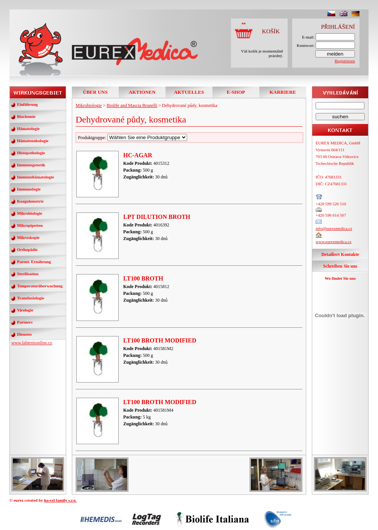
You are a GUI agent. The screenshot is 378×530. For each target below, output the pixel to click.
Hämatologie (28, 128)
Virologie (25, 310)
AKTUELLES (189, 92)
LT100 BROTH (143, 278)
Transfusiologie (30, 298)
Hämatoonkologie (32, 140)
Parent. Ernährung (34, 261)
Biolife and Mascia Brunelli (132, 105)
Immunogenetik (31, 165)
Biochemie (26, 116)
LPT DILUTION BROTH (157, 217)
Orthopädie (27, 249)
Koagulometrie (30, 201)
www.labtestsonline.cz (31, 343)
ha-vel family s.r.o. (60, 500)
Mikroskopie (28, 237)
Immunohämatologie (35, 177)
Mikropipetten (30, 225)
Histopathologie (31, 152)
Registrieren (345, 61)
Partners (25, 322)
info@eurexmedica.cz (334, 228)
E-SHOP (236, 92)
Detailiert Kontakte (340, 254)
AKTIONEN (142, 92)
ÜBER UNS (95, 92)
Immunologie (28, 189)
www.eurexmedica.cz (334, 241)
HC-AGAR (137, 155)
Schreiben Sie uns (340, 266)
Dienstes (24, 334)
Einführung (27, 104)
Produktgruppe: (132, 137)
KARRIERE (283, 92)
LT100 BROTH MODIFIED (159, 340)
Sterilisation (28, 273)
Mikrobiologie (29, 213)
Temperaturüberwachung (40, 286)
